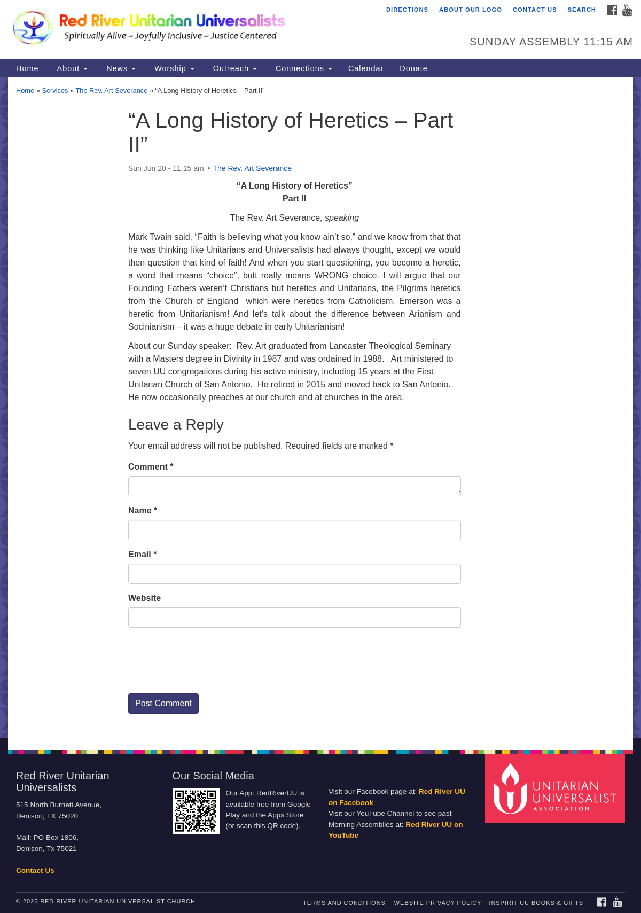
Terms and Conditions (344, 903)
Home (27, 68)
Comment (150, 466)
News (120, 68)
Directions (407, 9)
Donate (413, 68)
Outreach (233, 68)
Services (55, 91)
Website (144, 598)
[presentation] (209, 664)
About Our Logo (470, 9)
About (71, 68)
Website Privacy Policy (438, 903)
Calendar (366, 68)
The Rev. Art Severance (111, 91)
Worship (173, 68)
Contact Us (535, 9)
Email (142, 554)
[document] (320, 407)
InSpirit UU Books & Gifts (536, 903)
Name (142, 510)
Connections (302, 68)
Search (582, 9)
